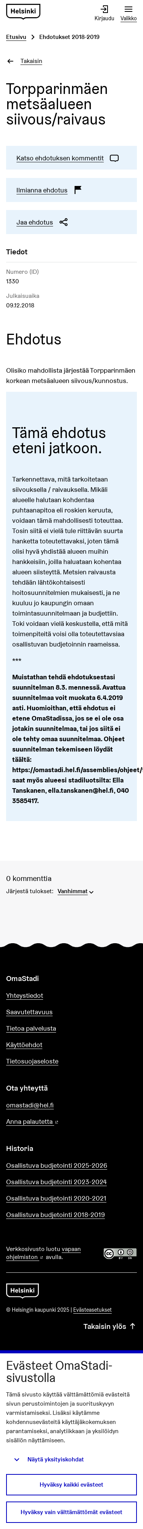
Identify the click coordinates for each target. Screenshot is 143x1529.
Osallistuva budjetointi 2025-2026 (56, 1165)
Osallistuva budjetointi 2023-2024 (56, 1181)
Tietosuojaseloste (32, 1061)
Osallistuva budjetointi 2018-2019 (55, 1214)
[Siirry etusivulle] (23, 12)
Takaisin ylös (110, 1326)
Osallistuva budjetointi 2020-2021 (56, 1198)
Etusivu (16, 37)
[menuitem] (76, 890)
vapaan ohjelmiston (43, 1253)
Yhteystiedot (24, 995)
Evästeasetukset (92, 1309)
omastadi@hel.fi (30, 1105)
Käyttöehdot (24, 1044)
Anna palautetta (54, 1122)
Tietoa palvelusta (31, 1028)
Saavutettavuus (29, 1011)
